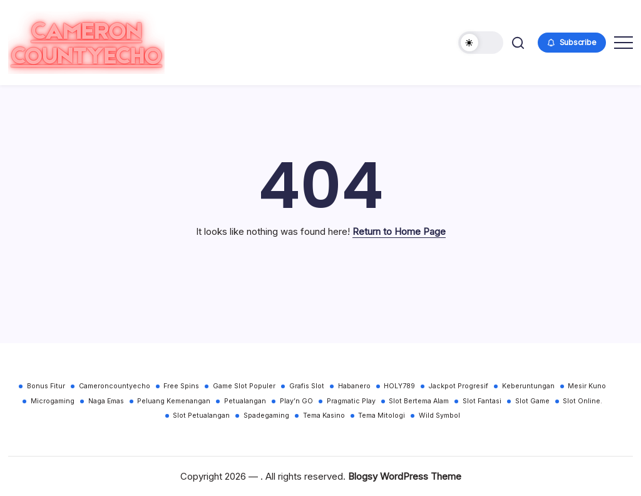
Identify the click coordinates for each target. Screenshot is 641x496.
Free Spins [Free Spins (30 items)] (181, 386)
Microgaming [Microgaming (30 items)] (52, 401)
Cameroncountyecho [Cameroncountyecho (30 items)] (114, 386)
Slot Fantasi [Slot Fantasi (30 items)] (482, 401)
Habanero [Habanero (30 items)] (354, 386)
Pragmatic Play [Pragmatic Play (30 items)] (351, 401)
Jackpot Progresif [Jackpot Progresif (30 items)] (458, 386)
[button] (480, 42)
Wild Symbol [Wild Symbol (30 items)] (439, 415)
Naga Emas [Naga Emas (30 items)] (106, 401)
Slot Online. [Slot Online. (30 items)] (582, 401)
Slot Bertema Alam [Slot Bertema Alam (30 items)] (419, 401)
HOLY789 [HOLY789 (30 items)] (399, 386)
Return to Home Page (399, 231)
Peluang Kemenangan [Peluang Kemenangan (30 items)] (173, 401)
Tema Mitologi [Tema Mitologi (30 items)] (381, 415)
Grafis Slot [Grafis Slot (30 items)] (306, 386)
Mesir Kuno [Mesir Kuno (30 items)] (587, 386)
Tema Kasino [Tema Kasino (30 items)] (324, 415)
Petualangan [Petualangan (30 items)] (245, 401)
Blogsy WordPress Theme (404, 476)
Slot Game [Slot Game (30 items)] (532, 401)
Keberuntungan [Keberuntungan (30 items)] (528, 386)
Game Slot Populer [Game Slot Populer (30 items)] (244, 386)
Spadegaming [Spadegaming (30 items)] (266, 415)
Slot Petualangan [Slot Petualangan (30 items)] (201, 415)
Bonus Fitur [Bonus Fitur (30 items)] (46, 386)
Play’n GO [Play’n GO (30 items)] (296, 401)
